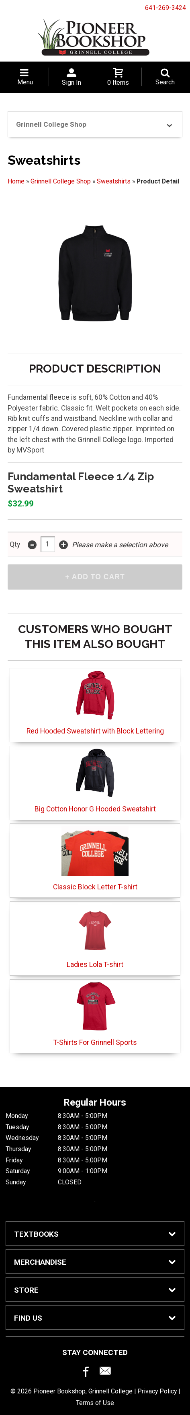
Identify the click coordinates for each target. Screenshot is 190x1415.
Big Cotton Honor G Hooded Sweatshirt (95, 780)
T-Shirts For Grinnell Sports (95, 1013)
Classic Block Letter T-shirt (95, 858)
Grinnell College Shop (61, 181)
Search (165, 82)
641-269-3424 (165, 8)
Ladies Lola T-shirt (95, 936)
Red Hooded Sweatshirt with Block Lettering (95, 702)
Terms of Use (95, 1403)
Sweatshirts (114, 181)
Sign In (71, 82)
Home (16, 181)
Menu (25, 82)
